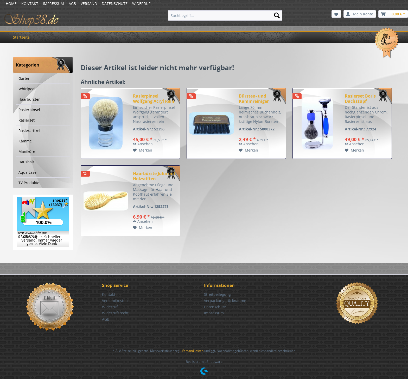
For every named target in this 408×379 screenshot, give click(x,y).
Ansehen (143, 143)
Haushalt (26, 161)
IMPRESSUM (53, 3)
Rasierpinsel (29, 109)
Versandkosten (115, 300)
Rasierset (26, 120)
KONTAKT (29, 3)
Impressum (214, 312)
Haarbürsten (29, 99)
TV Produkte (28, 182)
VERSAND (89, 3)
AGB (72, 3)
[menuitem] (225, 15)
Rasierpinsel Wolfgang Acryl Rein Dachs (153, 98)
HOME (11, 3)
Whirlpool (26, 88)
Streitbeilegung (217, 294)
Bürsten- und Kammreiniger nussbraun (254, 98)
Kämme (25, 141)
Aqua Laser (28, 172)
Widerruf (110, 306)
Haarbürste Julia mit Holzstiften (154, 176)
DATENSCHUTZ (115, 3)
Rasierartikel (29, 130)
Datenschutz (215, 306)
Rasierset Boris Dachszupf (360, 98)
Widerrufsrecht (115, 312)
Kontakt (108, 294)
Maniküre (26, 151)
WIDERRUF (141, 3)
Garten (24, 78)
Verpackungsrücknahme (225, 300)
